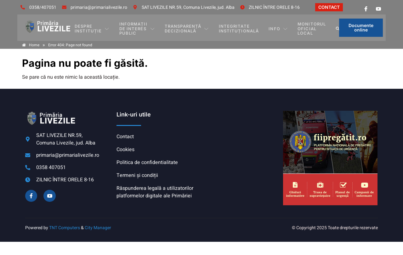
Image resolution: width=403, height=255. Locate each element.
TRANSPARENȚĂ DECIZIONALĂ (191, 27)
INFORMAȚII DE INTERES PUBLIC (141, 27)
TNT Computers (64, 227)
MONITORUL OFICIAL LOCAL (304, 27)
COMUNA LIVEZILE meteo (241, 134)
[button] (333, 27)
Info (274, 27)
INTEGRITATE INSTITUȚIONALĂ (239, 27)
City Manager (98, 227)
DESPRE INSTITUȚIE (96, 27)
